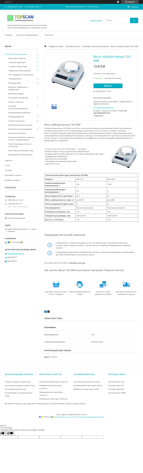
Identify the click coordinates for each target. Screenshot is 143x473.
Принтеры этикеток (17, 58)
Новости (8, 160)
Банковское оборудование (20, 129)
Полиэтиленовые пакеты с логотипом (20, 145)
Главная (8, 35)
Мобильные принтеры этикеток (53, 399)
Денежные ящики (16, 93)
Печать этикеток (15, 102)
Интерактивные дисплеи (19, 112)
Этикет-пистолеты (16, 121)
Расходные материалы (18, 97)
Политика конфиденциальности (91, 417)
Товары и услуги (55, 46)
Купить (108, 86)
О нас (7, 165)
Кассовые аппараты (17, 133)
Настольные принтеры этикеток (53, 382)
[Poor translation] (10, 433)
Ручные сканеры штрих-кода (17, 382)
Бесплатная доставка (102, 98)
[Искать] (134, 20)
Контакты (49, 35)
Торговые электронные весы (95, 46)
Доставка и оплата (13, 175)
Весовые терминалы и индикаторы (18, 88)
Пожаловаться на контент (65, 417)
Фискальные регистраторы (20, 125)
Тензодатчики (14, 83)
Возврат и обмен (12, 180)
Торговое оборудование (27, 35)
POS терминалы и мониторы (20, 74)
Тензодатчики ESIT (116, 385)
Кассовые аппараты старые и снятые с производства (21, 138)
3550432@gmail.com (15, 253)
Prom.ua (84, 414)
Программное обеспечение (20, 154)
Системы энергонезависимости (18, 107)
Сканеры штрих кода (17, 66)
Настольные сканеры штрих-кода (19, 385)
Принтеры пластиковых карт (21, 150)
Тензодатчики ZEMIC (117, 393)
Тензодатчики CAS (116, 382)
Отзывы (8, 170)
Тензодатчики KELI (116, 389)
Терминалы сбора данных (19, 70)
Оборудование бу (16, 116)
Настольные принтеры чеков (86, 382)
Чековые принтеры (17, 62)
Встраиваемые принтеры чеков (88, 385)
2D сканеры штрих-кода (15, 389)
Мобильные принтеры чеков (86, 389)
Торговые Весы (72, 46)
